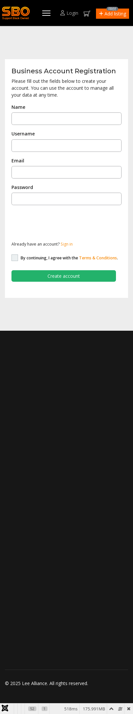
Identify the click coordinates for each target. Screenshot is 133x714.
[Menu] (46, 13)
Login (69, 13)
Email (17, 160)
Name (18, 107)
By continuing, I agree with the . (69, 258)
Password (22, 187)
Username (23, 134)
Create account (64, 276)
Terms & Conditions (98, 258)
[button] (112, 14)
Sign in (67, 244)
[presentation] (61, 223)
